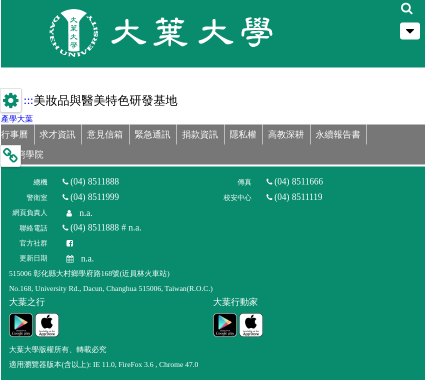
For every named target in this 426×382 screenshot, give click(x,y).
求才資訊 (58, 135)
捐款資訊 (200, 135)
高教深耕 (286, 135)
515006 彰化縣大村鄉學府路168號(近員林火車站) (89, 274)
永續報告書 (338, 135)
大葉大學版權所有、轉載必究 (57, 350)
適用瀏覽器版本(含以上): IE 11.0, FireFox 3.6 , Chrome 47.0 (103, 364)
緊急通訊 (152, 135)
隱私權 (243, 135)
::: (29, 100)
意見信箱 (105, 135)
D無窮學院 (22, 155)
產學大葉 (17, 118)
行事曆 (14, 135)
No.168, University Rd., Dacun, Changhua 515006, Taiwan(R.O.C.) (110, 288)
